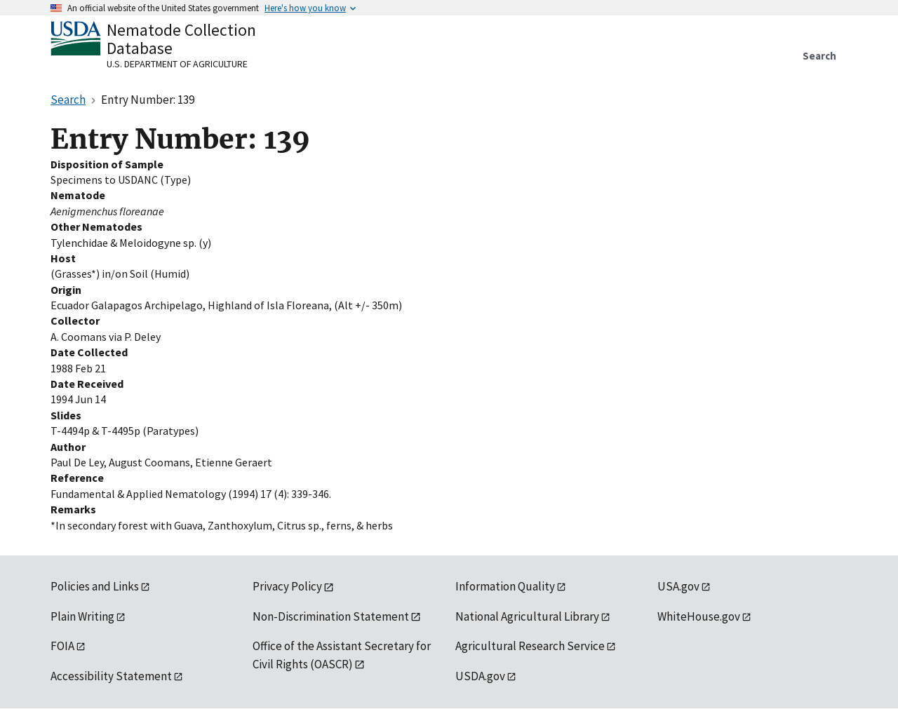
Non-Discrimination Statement (331, 616)
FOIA (62, 646)
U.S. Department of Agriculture (177, 64)
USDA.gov (480, 676)
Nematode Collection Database (181, 39)
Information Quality (505, 586)
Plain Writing (82, 616)
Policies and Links (95, 586)
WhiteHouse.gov (698, 616)
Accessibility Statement (111, 676)
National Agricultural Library (527, 616)
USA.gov (678, 586)
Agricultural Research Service (530, 646)
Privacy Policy (287, 586)
